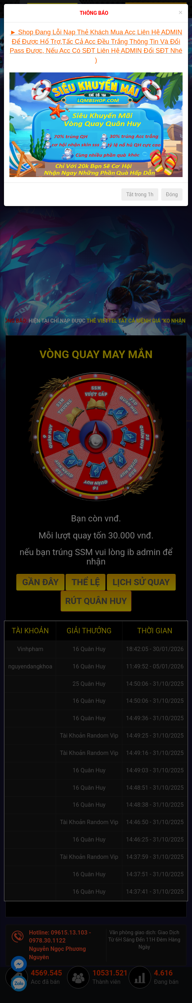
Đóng (172, 194)
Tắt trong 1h (139, 194)
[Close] (181, 12)
